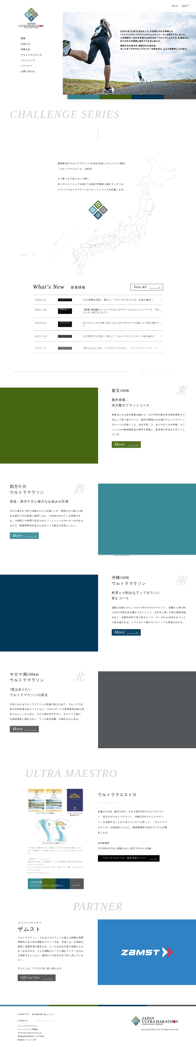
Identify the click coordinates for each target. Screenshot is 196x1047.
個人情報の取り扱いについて (43, 1014)
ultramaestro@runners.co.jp (30, 1033)
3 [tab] (138, 556)
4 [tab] (154, 556)
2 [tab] (122, 556)
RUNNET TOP (23, 1014)
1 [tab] (106, 556)
